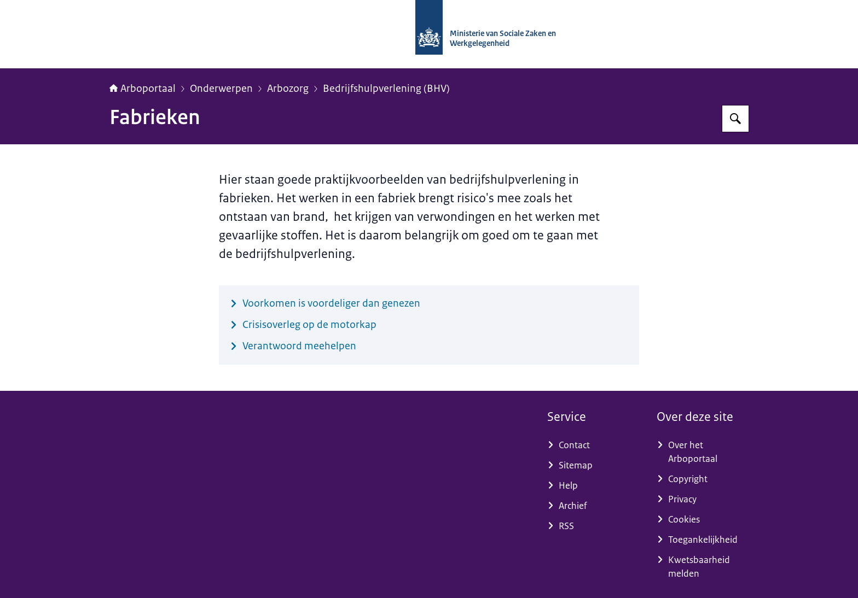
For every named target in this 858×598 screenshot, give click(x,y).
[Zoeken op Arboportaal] (735, 118)
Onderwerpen (221, 88)
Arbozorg (288, 88)
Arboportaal (142, 88)
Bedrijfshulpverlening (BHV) (386, 88)
